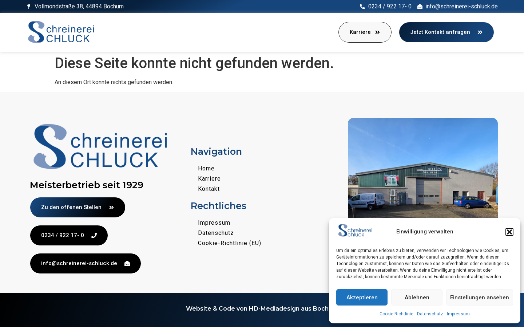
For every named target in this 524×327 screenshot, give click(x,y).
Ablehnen (417, 297)
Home (206, 168)
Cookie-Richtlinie (396, 313)
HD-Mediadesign (274, 308)
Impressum (458, 313)
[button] (509, 232)
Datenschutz (430, 313)
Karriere (209, 178)
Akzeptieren (362, 297)
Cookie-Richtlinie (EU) (229, 243)
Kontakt (209, 188)
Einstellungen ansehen (479, 297)
